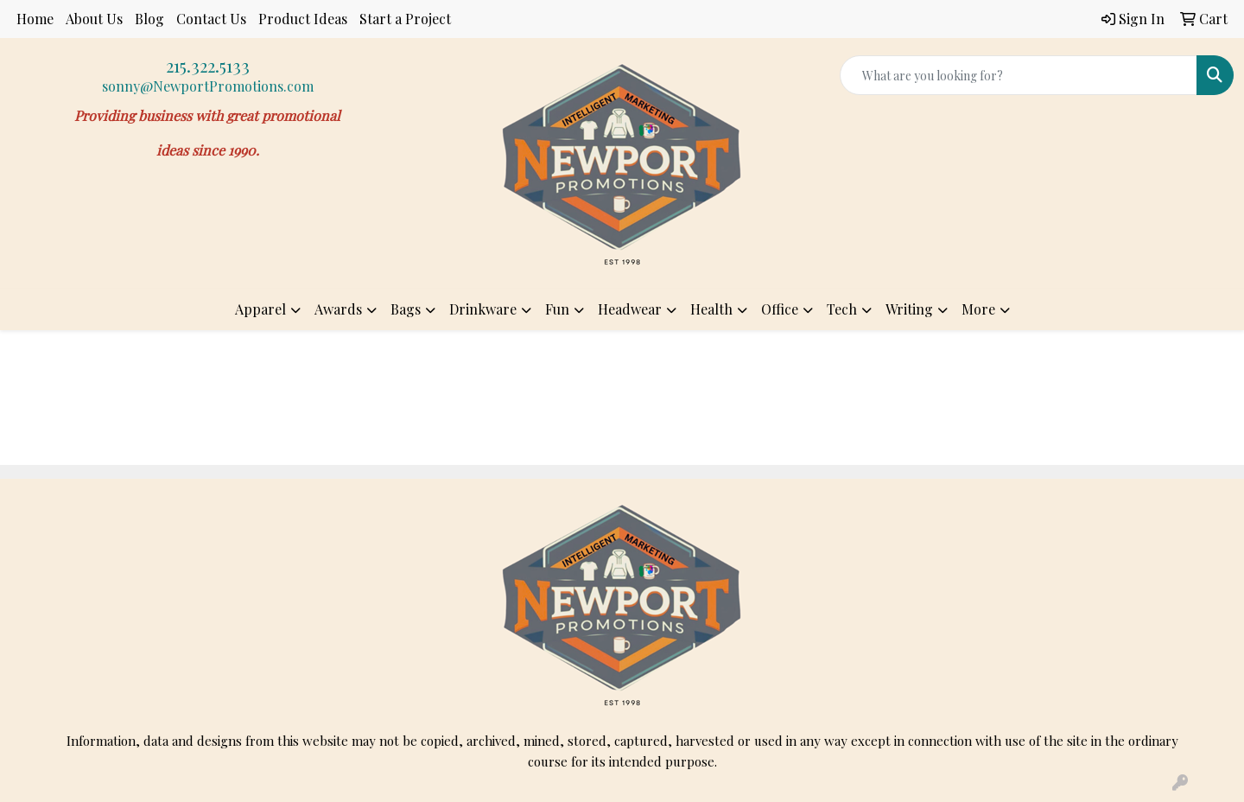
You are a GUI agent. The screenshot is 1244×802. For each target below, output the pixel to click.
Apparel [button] (260, 309)
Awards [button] (338, 309)
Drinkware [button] (483, 309)
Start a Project (405, 19)
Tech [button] (842, 309)
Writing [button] (909, 309)
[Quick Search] (1018, 75)
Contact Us (211, 19)
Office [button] (779, 309)
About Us (94, 19)
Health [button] (711, 309)
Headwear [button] (630, 309)
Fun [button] (557, 309)
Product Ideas (302, 19)
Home (35, 19)
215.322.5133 (208, 65)
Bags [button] (405, 309)
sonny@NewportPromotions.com (208, 86)
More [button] (978, 309)
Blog (149, 19)
